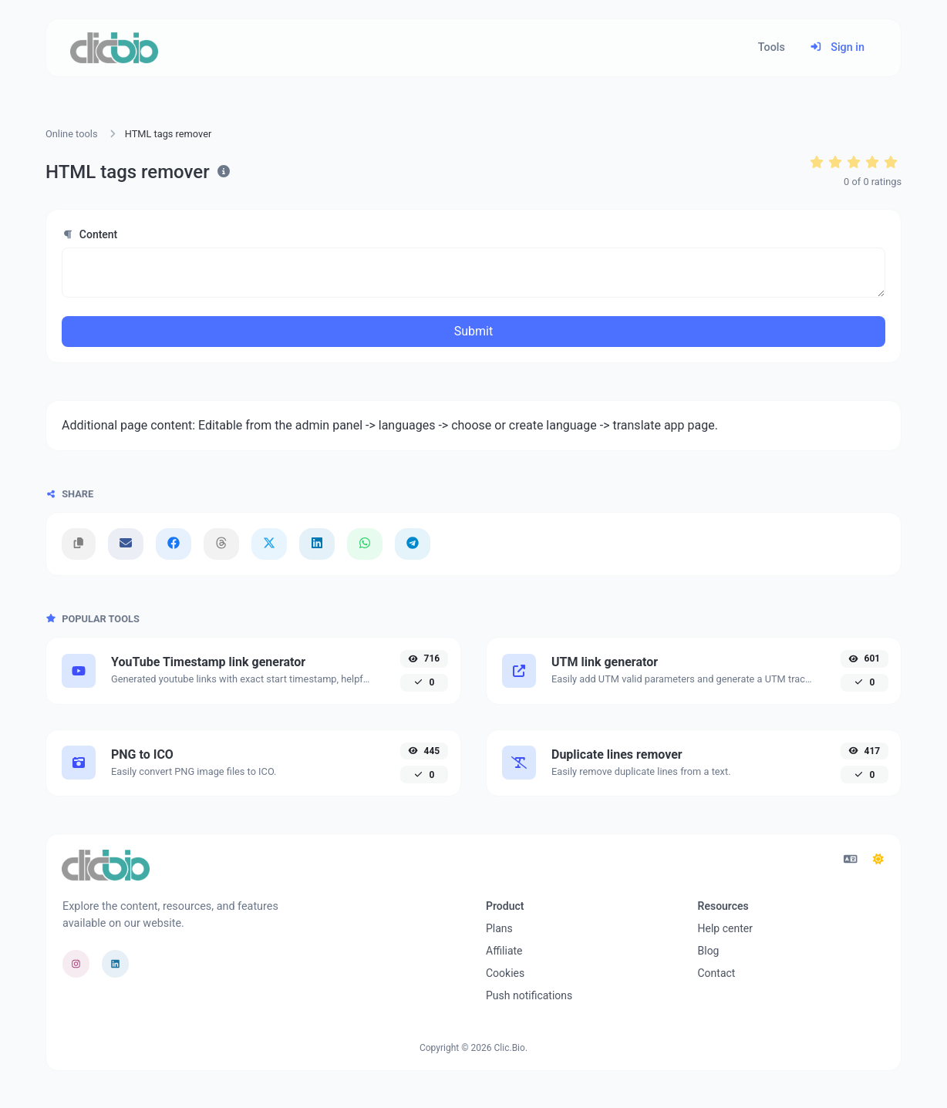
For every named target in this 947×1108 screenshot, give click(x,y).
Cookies (505, 973)
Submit (473, 331)
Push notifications (529, 995)
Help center (725, 928)
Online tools (71, 134)
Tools (771, 47)
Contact (717, 973)
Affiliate (504, 951)
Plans (499, 928)
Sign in (837, 47)
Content (89, 234)
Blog (709, 951)
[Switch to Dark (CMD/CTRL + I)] (878, 860)
